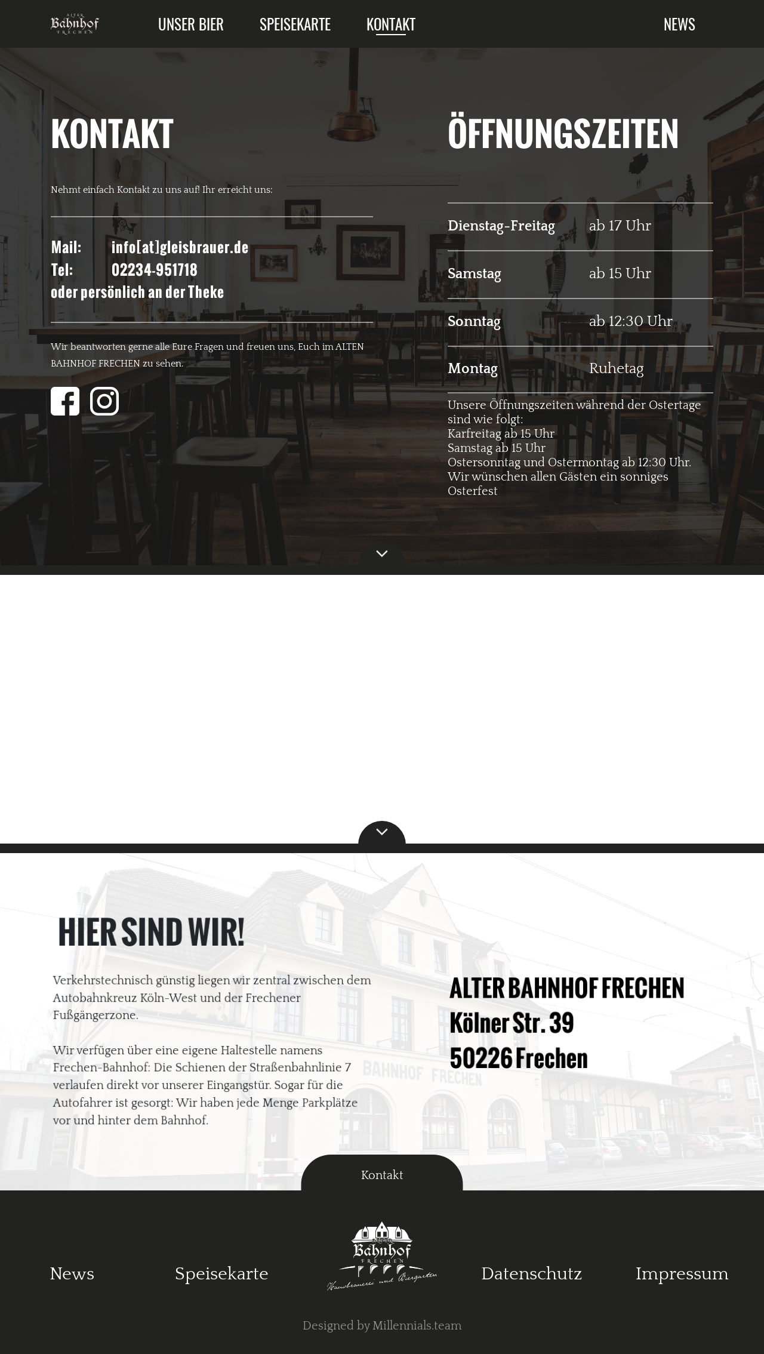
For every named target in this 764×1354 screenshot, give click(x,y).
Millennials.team (416, 1326)
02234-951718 (155, 270)
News (679, 24)
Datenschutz (532, 1274)
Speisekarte (295, 24)
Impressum (682, 1274)
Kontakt (390, 24)
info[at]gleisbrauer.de (180, 247)
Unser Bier (191, 24)
